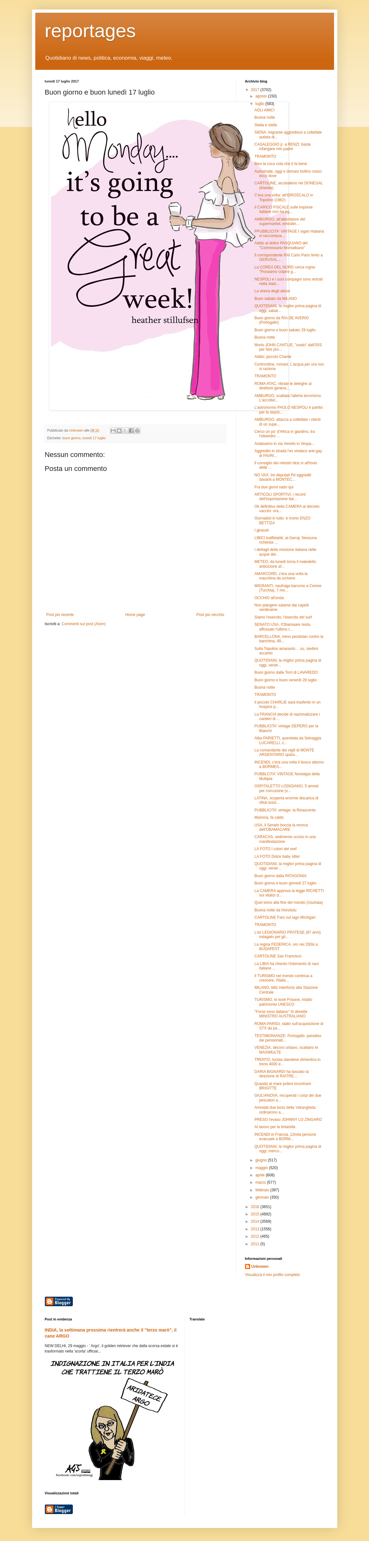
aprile (260, 1175)
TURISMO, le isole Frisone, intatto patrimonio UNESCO (283, 1001)
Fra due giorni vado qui (273, 487)
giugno (261, 1160)
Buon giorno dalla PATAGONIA (280, 876)
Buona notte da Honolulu (275, 910)
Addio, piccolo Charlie (272, 356)
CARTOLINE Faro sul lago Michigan (284, 917)
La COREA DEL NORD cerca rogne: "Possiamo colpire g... (285, 269)
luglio (260, 104)
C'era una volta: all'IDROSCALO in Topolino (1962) (283, 197)
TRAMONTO (265, 156)
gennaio (262, 1197)
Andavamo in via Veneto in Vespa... (284, 443)
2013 (255, 1229)
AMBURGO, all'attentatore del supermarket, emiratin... (279, 221)
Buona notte (264, 117)
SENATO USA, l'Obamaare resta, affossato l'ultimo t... (282, 626)
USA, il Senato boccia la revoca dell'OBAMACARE (281, 827)
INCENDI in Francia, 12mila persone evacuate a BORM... (285, 1136)
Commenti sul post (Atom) (84, 624)
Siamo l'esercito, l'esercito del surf (283, 617)
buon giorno (72, 438)
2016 (255, 1207)
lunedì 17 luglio (94, 438)
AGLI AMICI (264, 110)
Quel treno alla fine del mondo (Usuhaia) (288, 902)
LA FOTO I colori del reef (275, 849)
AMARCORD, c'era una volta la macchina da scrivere (280, 576)
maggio (262, 1168)
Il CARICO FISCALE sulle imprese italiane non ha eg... (283, 209)
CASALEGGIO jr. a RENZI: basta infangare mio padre (282, 146)
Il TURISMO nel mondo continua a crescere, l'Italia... (283, 978)
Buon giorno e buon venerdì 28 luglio (285, 680)
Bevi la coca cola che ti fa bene (280, 164)
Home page (135, 614)
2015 (255, 1214)
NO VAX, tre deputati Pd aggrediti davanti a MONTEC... (282, 477)
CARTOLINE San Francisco (277, 956)
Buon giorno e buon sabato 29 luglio (284, 330)
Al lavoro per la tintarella (274, 1127)
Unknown (260, 1266)
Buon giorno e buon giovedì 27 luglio (285, 883)
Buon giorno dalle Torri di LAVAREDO (286, 672)
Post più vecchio (210, 614)
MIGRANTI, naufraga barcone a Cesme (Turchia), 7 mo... (287, 588)
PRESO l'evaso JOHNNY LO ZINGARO (288, 1119)
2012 (255, 1236)
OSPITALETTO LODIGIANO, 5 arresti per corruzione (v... (286, 788)
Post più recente (60, 614)
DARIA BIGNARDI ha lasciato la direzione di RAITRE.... (281, 1073)
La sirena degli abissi (272, 291)
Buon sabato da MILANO (275, 298)
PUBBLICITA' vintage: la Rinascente (285, 810)
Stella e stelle (265, 125)
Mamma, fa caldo (269, 817)
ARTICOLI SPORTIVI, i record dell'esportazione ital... (279, 496)
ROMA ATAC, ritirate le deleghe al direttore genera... (282, 385)
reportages (90, 30)
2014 (255, 1221)
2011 (255, 1244)
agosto (261, 96)
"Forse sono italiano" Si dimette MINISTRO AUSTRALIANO (280, 1013)
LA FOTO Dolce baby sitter (277, 856)
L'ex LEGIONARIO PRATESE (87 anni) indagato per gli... (287, 934)
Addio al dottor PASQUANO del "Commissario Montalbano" (280, 245)
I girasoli (261, 530)
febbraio (262, 1190)
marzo (261, 1182)
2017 (255, 90)
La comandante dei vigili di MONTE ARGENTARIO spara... (284, 752)
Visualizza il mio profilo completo (272, 1275)
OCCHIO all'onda (269, 598)
